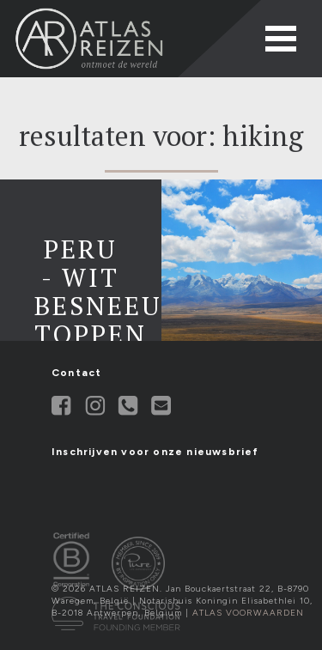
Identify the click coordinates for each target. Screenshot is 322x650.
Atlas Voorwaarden (248, 612)
